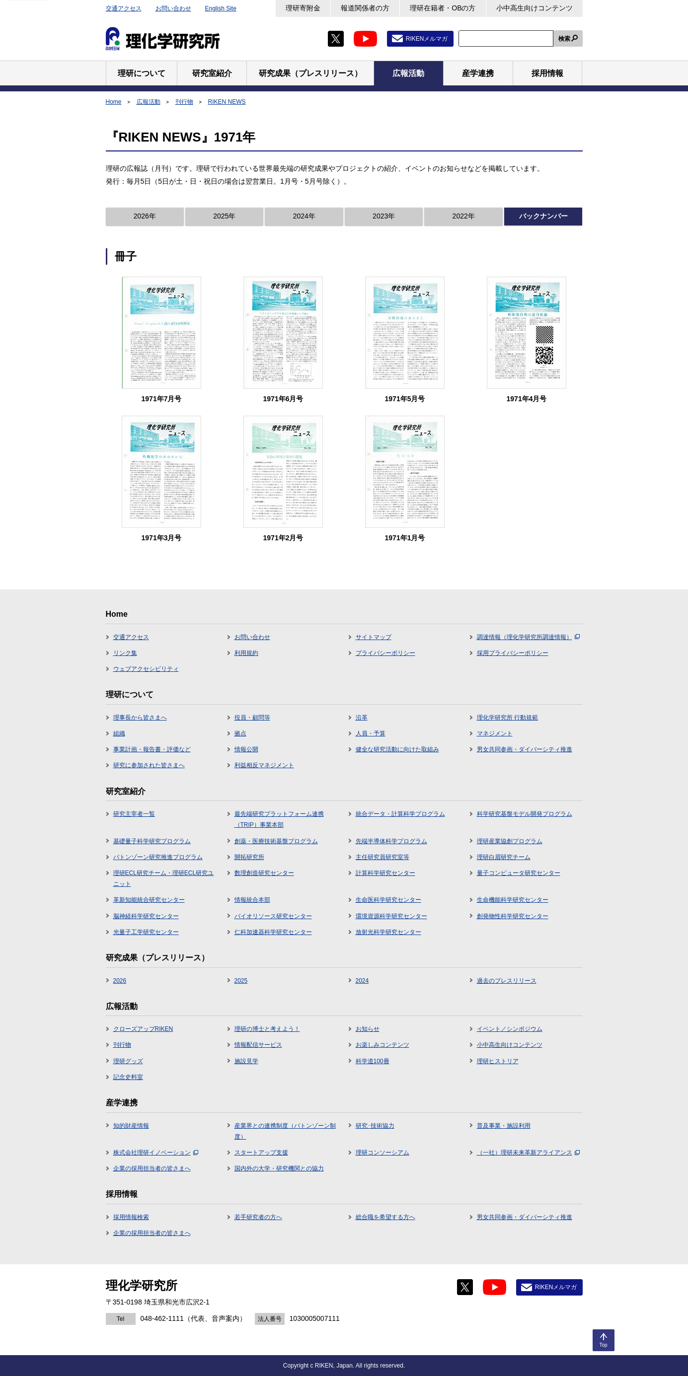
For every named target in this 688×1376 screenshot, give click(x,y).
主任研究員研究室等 (382, 857)
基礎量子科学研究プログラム (152, 841)
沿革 (362, 717)
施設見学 (246, 1061)
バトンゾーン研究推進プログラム (158, 857)
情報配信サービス (258, 1044)
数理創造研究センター (264, 872)
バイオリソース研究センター (273, 916)
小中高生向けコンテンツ (534, 8)
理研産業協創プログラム (509, 841)
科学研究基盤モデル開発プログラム (524, 813)
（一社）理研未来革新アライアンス (528, 1152)
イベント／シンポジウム (509, 1028)
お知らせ (368, 1028)
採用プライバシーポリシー (512, 653)
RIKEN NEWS (227, 101)
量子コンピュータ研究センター (518, 872)
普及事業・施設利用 (504, 1125)
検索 (564, 38)
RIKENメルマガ (427, 38)
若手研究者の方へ (258, 1217)
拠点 (240, 733)
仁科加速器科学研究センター (273, 932)
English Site (220, 8)
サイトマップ (373, 637)
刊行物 (184, 101)
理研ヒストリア (498, 1061)
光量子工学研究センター (146, 932)
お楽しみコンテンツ (382, 1044)
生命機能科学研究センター (512, 899)
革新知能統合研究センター (149, 899)
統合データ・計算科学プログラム (400, 813)
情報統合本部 (252, 899)
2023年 (384, 216)
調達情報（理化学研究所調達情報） (528, 637)
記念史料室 (128, 1077)
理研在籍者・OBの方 (442, 8)
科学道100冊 (372, 1061)
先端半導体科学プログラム (391, 841)
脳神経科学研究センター (146, 916)
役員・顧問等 (252, 717)
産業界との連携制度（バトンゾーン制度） (285, 1131)
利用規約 (246, 653)
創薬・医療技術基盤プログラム (276, 841)
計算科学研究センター (385, 872)
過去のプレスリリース (506, 980)
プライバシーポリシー (385, 653)
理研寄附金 (303, 8)
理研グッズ (128, 1061)
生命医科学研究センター (388, 899)
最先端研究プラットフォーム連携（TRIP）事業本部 (279, 819)
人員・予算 (370, 733)
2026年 (145, 216)
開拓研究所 (249, 857)
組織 (119, 733)
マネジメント (495, 733)
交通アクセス (124, 8)
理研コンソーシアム (382, 1152)
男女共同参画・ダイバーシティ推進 (524, 749)
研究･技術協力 (375, 1125)
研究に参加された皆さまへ (149, 765)
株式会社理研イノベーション (155, 1152)
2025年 (224, 216)
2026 (120, 980)
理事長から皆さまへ (140, 717)
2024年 (304, 216)
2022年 (464, 216)
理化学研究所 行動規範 (507, 717)
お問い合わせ (173, 8)
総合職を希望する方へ (385, 1217)
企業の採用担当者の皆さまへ (152, 1168)
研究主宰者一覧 (134, 813)
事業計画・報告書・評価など (152, 749)
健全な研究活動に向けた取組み (397, 749)
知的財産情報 (131, 1125)
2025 (241, 980)
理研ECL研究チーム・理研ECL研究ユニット (163, 878)
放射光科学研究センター (388, 932)
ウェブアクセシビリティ (146, 668)
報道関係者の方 (365, 8)
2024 (362, 980)
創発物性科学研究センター (512, 916)
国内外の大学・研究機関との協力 (279, 1168)
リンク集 (125, 653)
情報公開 (246, 749)
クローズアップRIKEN (143, 1028)
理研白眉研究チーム (504, 857)
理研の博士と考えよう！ (267, 1028)
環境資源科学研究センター (391, 916)
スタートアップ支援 (261, 1152)
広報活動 (148, 101)
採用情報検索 (131, 1217)
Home (114, 101)
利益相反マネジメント (264, 765)
